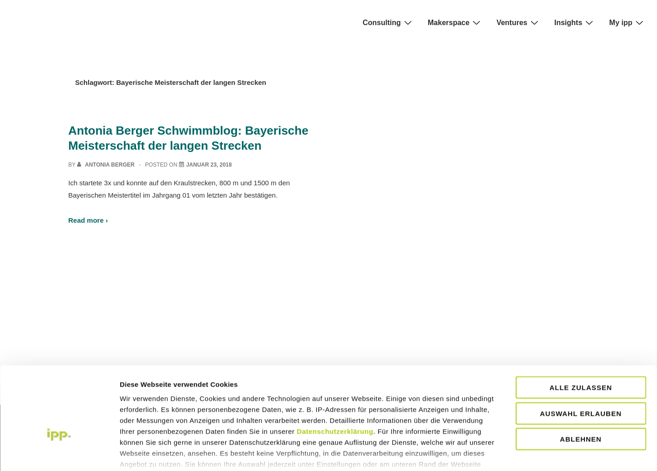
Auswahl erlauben (580, 355)
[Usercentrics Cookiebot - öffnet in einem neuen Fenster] (59, 453)
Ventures (518, 22)
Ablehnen (580, 381)
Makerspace (455, 22)
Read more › (88, 220)
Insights (574, 22)
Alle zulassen (580, 330)
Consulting (388, 22)
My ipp (627, 22)
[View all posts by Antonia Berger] (106, 165)
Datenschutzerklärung (335, 373)
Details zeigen (553, 453)
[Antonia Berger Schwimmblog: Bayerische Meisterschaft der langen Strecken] (209, 165)
